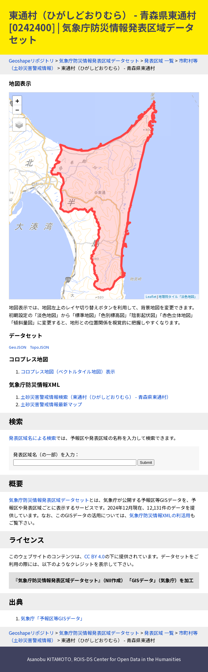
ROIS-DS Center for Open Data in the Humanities (127, 659)
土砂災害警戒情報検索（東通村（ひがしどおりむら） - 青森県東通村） (96, 396)
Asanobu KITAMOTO (49, 659)
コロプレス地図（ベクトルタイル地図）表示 (68, 371)
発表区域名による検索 (32, 437)
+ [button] (17, 100)
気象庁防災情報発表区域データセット (99, 60)
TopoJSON (39, 347)
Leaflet (151, 296)
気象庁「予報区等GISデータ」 (53, 618)
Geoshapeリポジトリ (31, 60)
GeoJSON (17, 347)
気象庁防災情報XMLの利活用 (159, 515)
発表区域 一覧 (159, 60)
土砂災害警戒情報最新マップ (51, 404)
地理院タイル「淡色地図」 (177, 296)
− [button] (17, 109)
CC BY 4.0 (94, 556)
